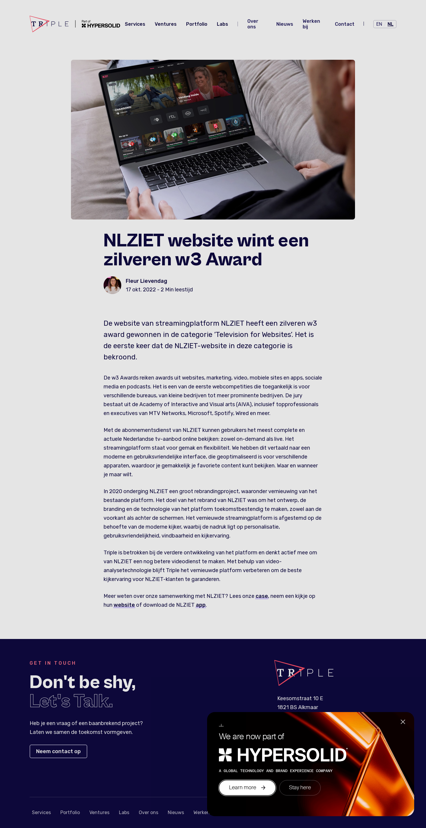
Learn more (247, 787)
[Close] (403, 722)
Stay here (300, 787)
